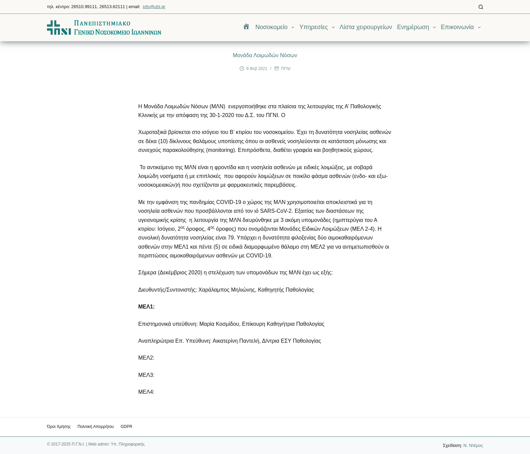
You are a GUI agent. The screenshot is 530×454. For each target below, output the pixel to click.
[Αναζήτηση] (481, 7)
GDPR (126, 426)
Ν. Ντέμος (473, 445)
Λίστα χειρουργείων (366, 27)
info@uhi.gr (154, 6)
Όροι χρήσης (59, 426)
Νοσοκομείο (275, 27)
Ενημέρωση (417, 27)
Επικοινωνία (462, 27)
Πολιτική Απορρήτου (95, 426)
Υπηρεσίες (318, 27)
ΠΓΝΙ (285, 68)
